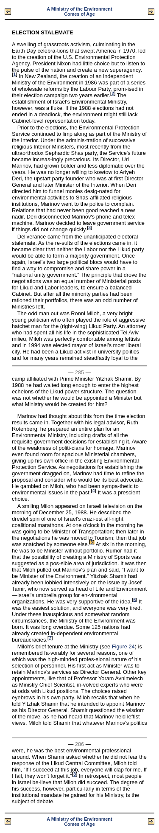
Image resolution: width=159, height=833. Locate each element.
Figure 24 (123, 646)
